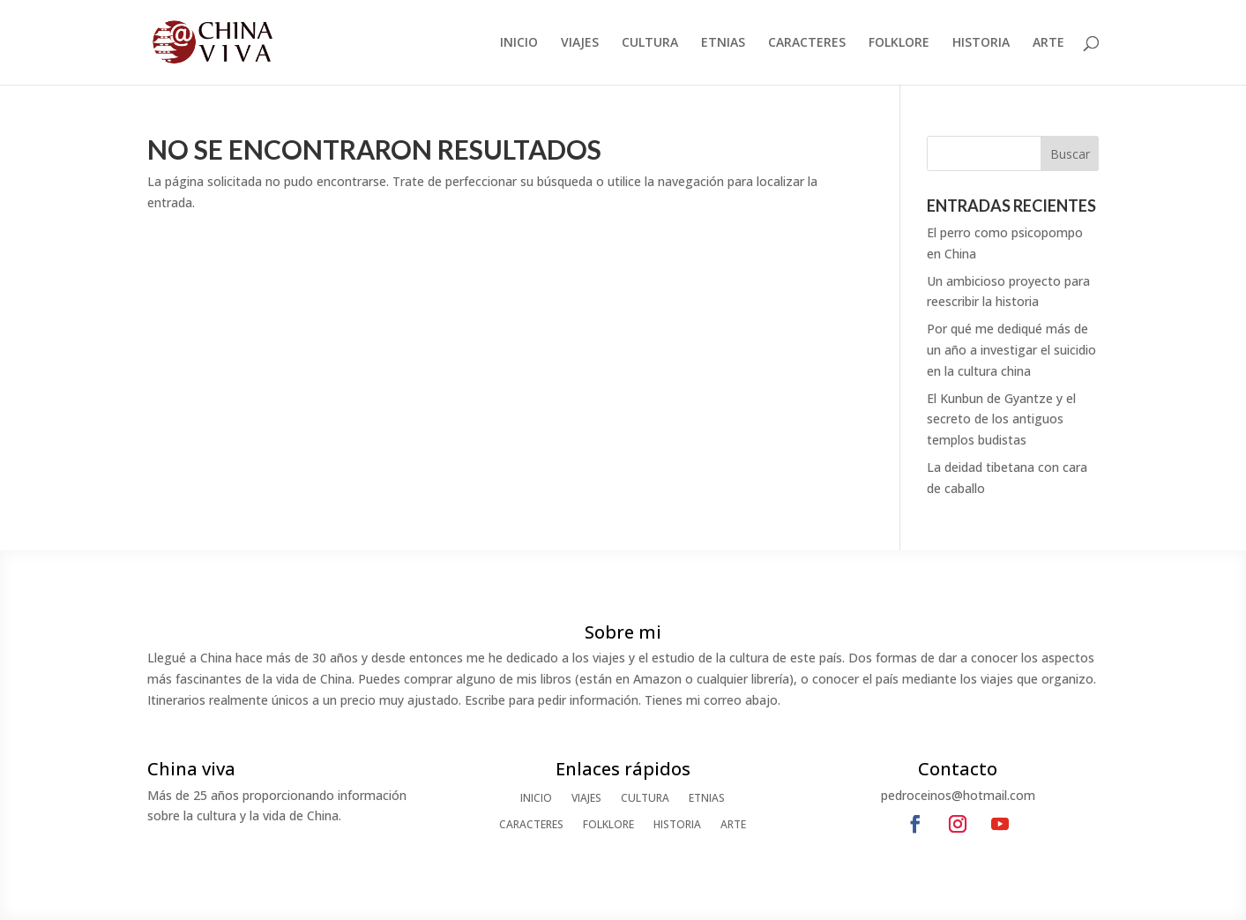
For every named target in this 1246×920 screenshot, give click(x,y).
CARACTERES (807, 43)
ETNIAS (723, 43)
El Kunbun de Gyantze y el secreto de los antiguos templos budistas (1001, 419)
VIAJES (580, 43)
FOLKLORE (899, 43)
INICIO (519, 43)
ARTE (1048, 43)
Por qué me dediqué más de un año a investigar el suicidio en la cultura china (1011, 349)
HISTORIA (981, 43)
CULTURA (650, 43)
